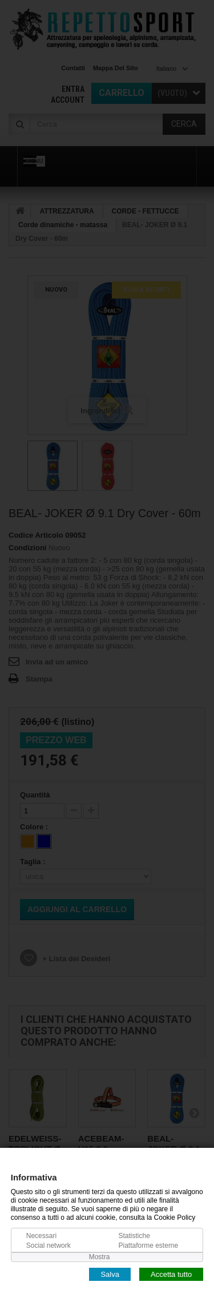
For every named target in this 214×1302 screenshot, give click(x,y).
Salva (109, 1273)
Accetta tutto (171, 1273)
